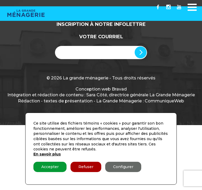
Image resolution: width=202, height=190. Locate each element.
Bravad (119, 89)
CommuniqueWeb (164, 100)
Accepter (50, 166)
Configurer (123, 166)
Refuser (85, 166)
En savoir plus (47, 154)
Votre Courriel (101, 37)
